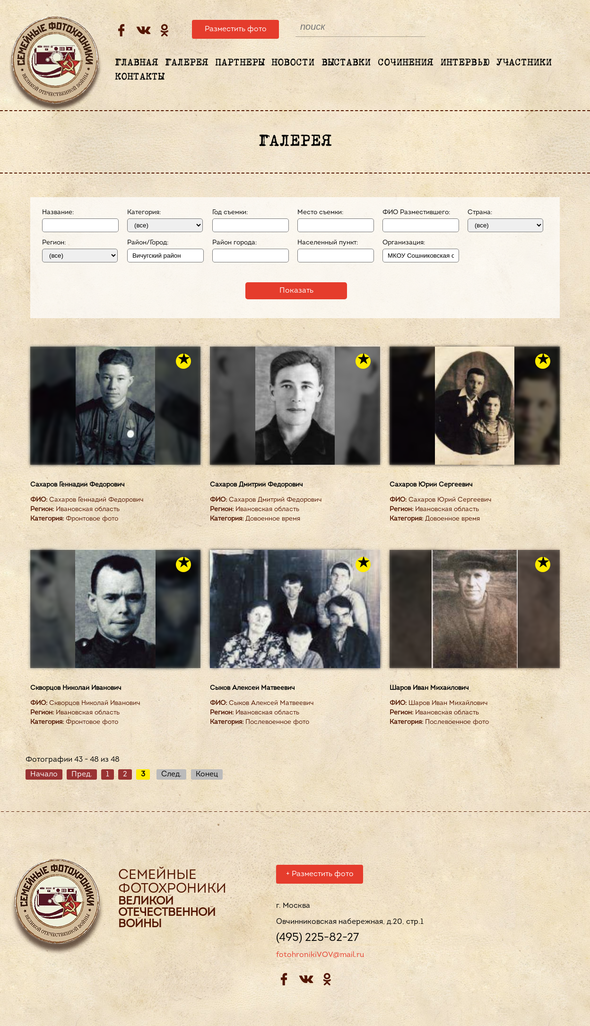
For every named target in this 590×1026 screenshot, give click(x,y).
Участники (524, 63)
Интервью (464, 63)
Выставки (346, 63)
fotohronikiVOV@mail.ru (320, 956)
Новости (292, 63)
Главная (136, 63)
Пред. (81, 774)
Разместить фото (236, 29)
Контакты (139, 77)
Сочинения (405, 63)
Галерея (186, 63)
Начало (44, 774)
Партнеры (239, 63)
